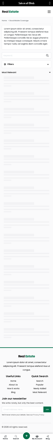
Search (39, 380)
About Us (13, 384)
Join (47, 409)
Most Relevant (40, 392)
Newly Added (39, 388)
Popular (40, 384)
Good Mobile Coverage (19, 20)
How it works (13, 388)
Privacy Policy (38, 415)
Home (4, 20)
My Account (37, 437)
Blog (13, 392)
